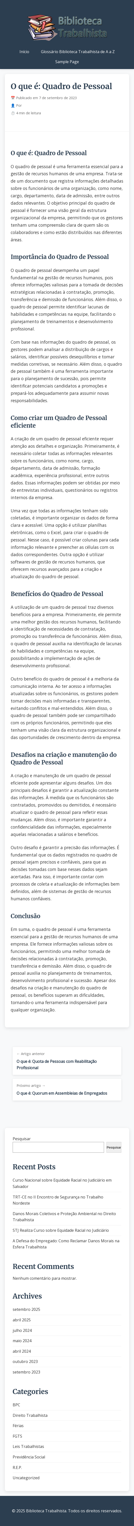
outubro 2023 (25, 1361)
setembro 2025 (26, 1309)
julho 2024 (22, 1330)
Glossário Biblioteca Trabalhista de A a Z (78, 51)
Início (24, 51)
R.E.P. (17, 1467)
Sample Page (67, 61)
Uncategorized (26, 1477)
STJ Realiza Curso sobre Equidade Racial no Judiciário (61, 1230)
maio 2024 (22, 1340)
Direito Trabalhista (30, 1415)
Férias (18, 1425)
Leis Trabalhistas (28, 1446)
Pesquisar (22, 1138)
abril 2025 (22, 1320)
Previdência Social (29, 1457)
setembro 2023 (26, 1372)
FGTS (17, 1436)
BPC (16, 1405)
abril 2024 (22, 1351)
